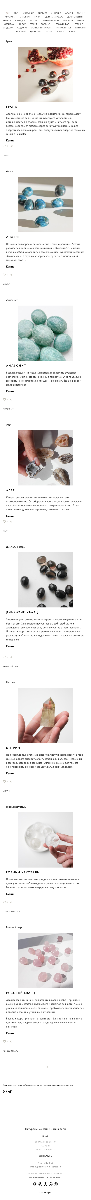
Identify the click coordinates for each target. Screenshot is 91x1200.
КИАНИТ (7, 20)
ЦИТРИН (49, 31)
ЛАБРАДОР (20, 20)
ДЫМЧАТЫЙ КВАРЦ (54, 17)
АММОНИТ (56, 13)
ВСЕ (8, 13)
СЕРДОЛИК (8, 28)
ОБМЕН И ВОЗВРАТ (45, 1150)
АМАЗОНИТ (28, 13)
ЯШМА (72, 31)
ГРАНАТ (38, 17)
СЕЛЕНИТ (79, 24)
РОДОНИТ (46, 24)
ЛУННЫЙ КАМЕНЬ (50, 20)
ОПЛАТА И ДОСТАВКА (46, 1142)
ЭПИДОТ (60, 31)
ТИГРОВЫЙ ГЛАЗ (63, 28)
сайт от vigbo (45, 1193)
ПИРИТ (22, 24)
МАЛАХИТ (68, 20)
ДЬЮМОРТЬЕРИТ (75, 17)
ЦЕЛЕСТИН (35, 31)
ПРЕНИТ (33, 24)
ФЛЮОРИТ (21, 31)
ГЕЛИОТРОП (24, 17)
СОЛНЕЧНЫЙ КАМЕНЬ (41, 28)
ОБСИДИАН (10, 24)
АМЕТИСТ (42, 13)
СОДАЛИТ (22, 28)
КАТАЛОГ (45, 1146)
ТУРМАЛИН (80, 28)
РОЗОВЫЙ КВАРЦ (62, 24)
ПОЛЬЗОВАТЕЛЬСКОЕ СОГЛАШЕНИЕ (45, 1177)
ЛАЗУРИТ (34, 20)
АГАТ (16, 13)
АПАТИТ (69, 13)
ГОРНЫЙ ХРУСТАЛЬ (11, 911)
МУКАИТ (81, 20)
